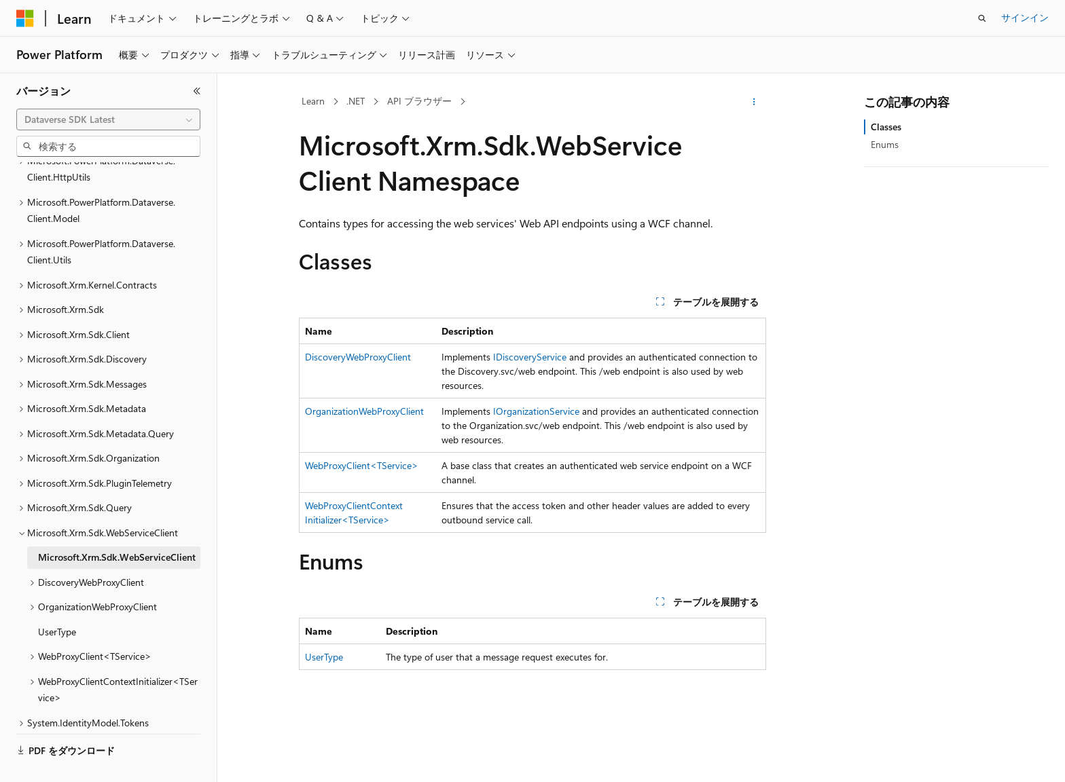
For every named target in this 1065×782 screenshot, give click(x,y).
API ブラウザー (419, 100)
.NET (355, 100)
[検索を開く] (982, 18)
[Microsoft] (25, 18)
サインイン (1025, 17)
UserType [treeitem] (57, 599)
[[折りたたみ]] (197, 91)
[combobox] (108, 119)
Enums (885, 144)
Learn (313, 100)
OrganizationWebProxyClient (364, 411)
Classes (886, 126)
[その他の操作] (754, 102)
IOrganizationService (536, 411)
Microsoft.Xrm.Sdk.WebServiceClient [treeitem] (117, 525)
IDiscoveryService (529, 356)
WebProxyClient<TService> (361, 465)
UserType (324, 656)
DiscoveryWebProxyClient (358, 356)
